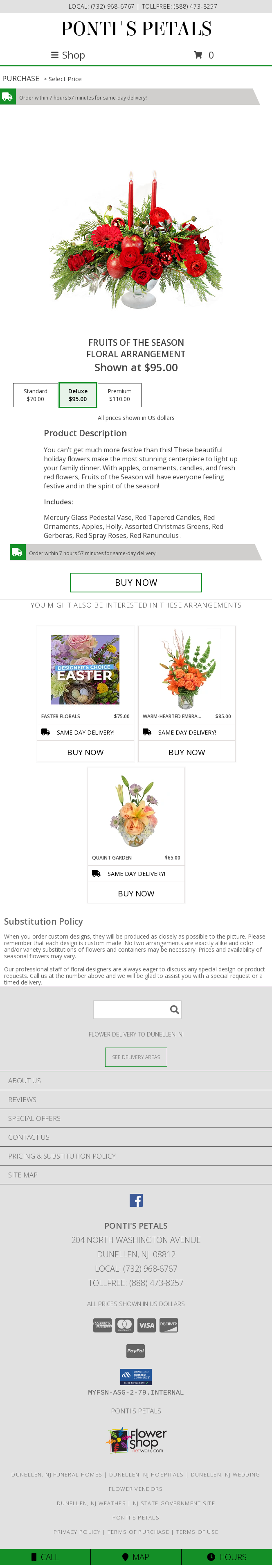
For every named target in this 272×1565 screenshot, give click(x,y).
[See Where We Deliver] (136, 1057)
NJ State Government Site (174, 1503)
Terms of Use (197, 1532)
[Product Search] (137, 1009)
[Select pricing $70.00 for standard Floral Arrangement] (35, 395)
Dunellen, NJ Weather (91, 1503)
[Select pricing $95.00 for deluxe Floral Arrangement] (78, 395)
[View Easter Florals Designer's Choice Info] (85, 669)
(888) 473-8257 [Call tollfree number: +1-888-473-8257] (196, 6)
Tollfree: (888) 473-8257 (136, 1282)
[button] (136, 1377)
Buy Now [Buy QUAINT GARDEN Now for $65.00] (136, 893)
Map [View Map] (135, 1557)
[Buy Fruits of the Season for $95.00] (136, 582)
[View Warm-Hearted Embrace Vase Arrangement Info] (187, 669)
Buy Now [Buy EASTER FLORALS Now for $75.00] (85, 752)
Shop (68, 54)
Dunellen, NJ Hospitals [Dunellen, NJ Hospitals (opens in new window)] (146, 1474)
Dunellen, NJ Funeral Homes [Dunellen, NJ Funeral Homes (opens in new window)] (56, 1474)
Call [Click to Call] (45, 1557)
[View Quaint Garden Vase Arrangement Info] (136, 810)
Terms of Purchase (138, 1532)
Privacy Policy (77, 1532)
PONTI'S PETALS (136, 29)
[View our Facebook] (136, 1204)
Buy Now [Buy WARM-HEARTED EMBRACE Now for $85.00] (187, 752)
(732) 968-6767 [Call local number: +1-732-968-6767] (114, 6)
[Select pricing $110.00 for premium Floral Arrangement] (119, 395)
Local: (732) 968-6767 (136, 1268)
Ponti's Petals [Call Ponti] (136, 1410)
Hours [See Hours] (227, 1557)
